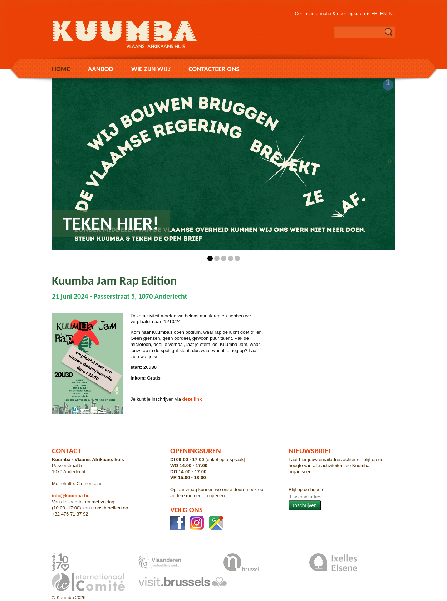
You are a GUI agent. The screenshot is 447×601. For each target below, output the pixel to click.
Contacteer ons (213, 69)
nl (392, 13)
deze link (191, 399)
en (383, 13)
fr (375, 13)
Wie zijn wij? (151, 69)
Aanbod (100, 69)
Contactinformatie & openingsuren (330, 13)
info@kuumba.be (70, 495)
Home (61, 69)
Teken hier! (111, 223)
